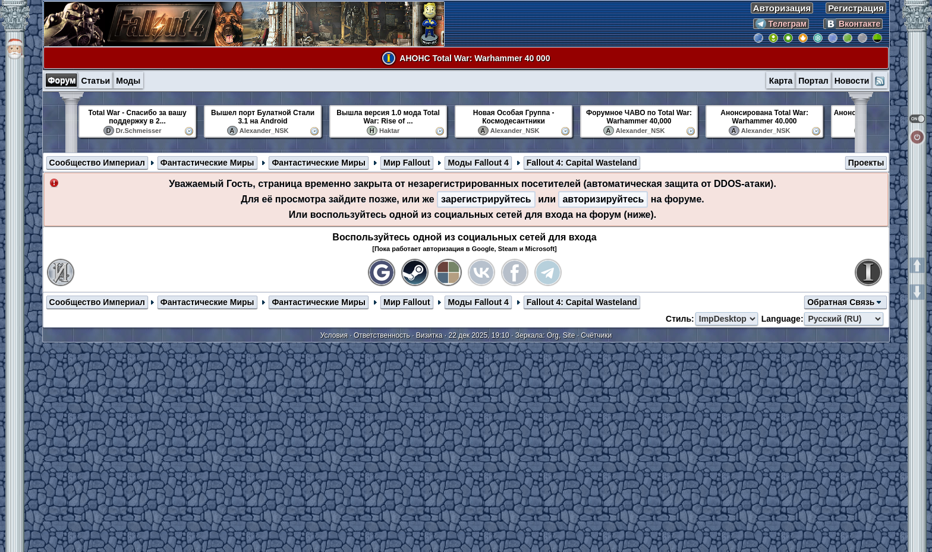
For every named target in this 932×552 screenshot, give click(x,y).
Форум (62, 80)
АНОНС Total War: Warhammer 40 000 (474, 58)
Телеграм (781, 23)
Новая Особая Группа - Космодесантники (514, 117)
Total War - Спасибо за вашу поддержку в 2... (138, 117)
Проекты (866, 162)
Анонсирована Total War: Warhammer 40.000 (764, 117)
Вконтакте (853, 23)
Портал (813, 80)
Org (553, 335)
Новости (852, 80)
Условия (334, 335)
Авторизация (782, 8)
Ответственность (382, 335)
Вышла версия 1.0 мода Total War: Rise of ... (387, 117)
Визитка (429, 335)
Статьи (95, 80)
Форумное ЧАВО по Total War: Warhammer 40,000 (639, 117)
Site (569, 335)
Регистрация (856, 8)
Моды (128, 80)
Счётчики (596, 335)
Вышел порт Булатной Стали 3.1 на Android (262, 117)
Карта (781, 80)
